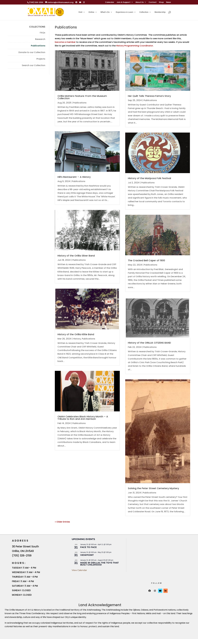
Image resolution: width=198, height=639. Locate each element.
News (168, 2)
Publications (38, 45)
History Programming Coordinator (134, 45)
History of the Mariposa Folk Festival (149, 178)
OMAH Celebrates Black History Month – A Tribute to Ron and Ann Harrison (82, 418)
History (77, 338)
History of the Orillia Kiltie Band (75, 334)
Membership (160, 12)
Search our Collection (33, 65)
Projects (40, 58)
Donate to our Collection (31, 52)
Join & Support (123, 2)
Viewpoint (87, 555)
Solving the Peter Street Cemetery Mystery (153, 488)
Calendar (109, 2)
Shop (161, 2)
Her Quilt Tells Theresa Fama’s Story (149, 96)
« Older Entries (62, 521)
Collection (143, 12)
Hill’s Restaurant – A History (74, 177)
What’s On (105, 12)
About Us (139, 2)
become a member (65, 42)
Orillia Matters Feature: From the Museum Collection (82, 97)
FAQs (42, 32)
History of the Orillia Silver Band (76, 255)
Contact (152, 2)
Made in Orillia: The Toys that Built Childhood (99, 563)
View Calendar (79, 570)
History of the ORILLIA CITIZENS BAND (149, 342)
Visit (80, 12)
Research (40, 39)
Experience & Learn (124, 12)
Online (91, 12)
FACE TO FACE (88, 547)
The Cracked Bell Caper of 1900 (146, 260)
